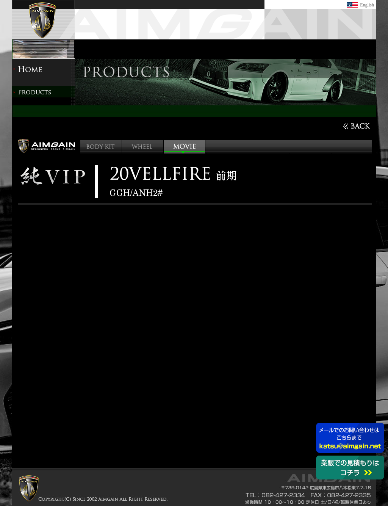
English (367, 5)
